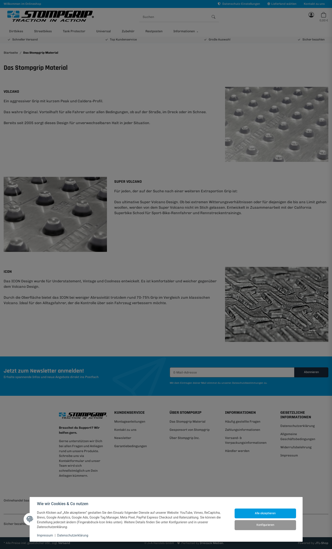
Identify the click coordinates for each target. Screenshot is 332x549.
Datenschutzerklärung (72, 535)
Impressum (45, 535)
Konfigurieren (265, 525)
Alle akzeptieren (265, 513)
